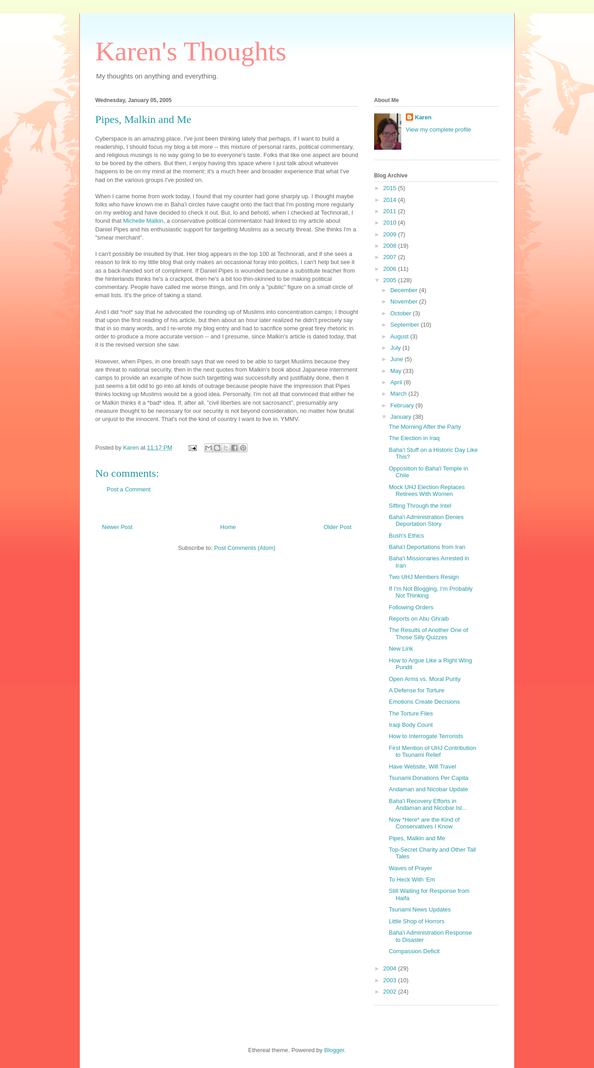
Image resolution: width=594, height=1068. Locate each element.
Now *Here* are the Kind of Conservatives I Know (424, 823)
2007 (390, 257)
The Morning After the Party (425, 426)
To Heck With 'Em (412, 879)
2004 (390, 968)
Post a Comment (129, 489)
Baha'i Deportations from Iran (427, 547)
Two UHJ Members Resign (424, 576)
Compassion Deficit (414, 951)
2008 (390, 245)
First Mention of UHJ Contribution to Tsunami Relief (432, 752)
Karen (423, 117)
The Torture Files (411, 713)
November (404, 301)
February (403, 405)
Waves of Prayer (410, 868)
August (400, 336)
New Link (401, 648)
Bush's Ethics (406, 535)
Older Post (337, 527)
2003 (390, 980)
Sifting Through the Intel (420, 505)
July (396, 347)
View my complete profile (438, 129)
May (396, 370)
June (397, 359)
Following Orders (411, 607)
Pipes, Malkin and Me (417, 838)
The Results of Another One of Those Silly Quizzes (428, 634)
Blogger (334, 1050)
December (404, 290)
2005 (390, 280)
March (399, 393)
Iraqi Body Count (411, 724)
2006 (390, 268)
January (401, 416)
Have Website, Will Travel (422, 766)
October (401, 313)
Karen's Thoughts (190, 51)
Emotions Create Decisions (424, 701)
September (405, 324)
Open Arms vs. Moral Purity (424, 679)
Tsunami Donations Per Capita (428, 777)
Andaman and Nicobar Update (428, 789)
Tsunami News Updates (420, 909)
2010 (390, 222)
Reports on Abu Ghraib (418, 618)
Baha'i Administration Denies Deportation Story (426, 521)
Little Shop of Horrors (416, 921)
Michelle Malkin (143, 220)
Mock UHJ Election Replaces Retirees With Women (427, 491)
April (397, 382)
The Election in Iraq (414, 438)
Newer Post (117, 527)
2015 (390, 188)
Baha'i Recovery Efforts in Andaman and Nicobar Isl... (428, 805)
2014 (390, 199)
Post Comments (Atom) (244, 547)
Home (228, 527)
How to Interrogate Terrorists (426, 736)
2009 (390, 234)
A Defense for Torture (416, 690)
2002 (390, 991)
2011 (390, 211)
